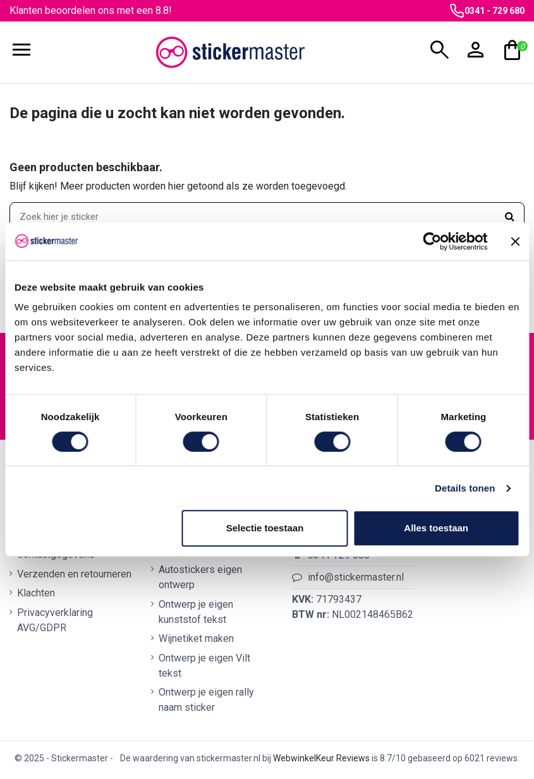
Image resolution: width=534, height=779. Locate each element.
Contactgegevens (56, 558)
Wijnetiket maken (196, 642)
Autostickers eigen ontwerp (200, 581)
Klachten (36, 597)
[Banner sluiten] (515, 241)
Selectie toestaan (265, 527)
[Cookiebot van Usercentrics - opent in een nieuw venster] (432, 241)
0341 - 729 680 (494, 11)
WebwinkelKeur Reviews (321, 762)
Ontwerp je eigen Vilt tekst (204, 668)
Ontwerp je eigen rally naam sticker (206, 703)
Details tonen (465, 488)
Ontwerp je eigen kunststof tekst (196, 615)
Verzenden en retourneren (74, 578)
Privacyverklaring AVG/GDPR (55, 623)
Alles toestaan (436, 527)
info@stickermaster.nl (356, 581)
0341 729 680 (339, 558)
